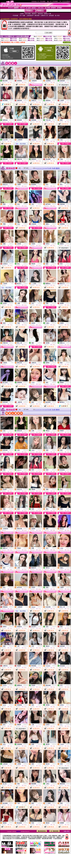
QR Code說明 (66, 42)
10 (46, 168)
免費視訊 (11, 80)
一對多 (40, 80)
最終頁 (57, 168)
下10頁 (53, 168)
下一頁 (49, 168)
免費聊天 (11, 100)
